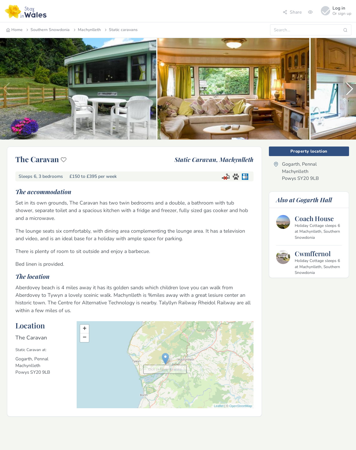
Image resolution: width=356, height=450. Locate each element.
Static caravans (121, 29)
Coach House (314, 218)
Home (14, 29)
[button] (349, 88)
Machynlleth (87, 29)
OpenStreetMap (240, 406)
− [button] (85, 337)
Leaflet (219, 406)
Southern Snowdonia (47, 29)
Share (292, 12)
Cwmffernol (313, 253)
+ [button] (85, 329)
